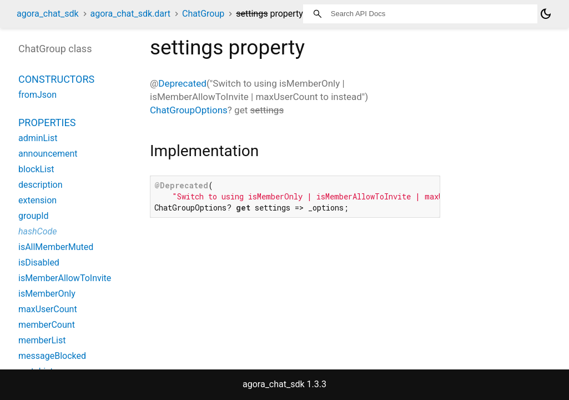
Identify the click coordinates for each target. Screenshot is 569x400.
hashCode (37, 231)
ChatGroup (203, 13)
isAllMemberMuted (55, 247)
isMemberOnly (46, 293)
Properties (46, 122)
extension (37, 200)
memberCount (46, 324)
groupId (33, 216)
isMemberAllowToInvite (64, 278)
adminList (37, 138)
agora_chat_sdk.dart (130, 13)
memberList (42, 340)
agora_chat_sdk (48, 13)
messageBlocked (52, 356)
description (40, 184)
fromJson (37, 94)
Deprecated (182, 83)
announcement (48, 153)
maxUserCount (47, 309)
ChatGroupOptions (189, 110)
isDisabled (38, 262)
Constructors (56, 79)
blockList (36, 169)
